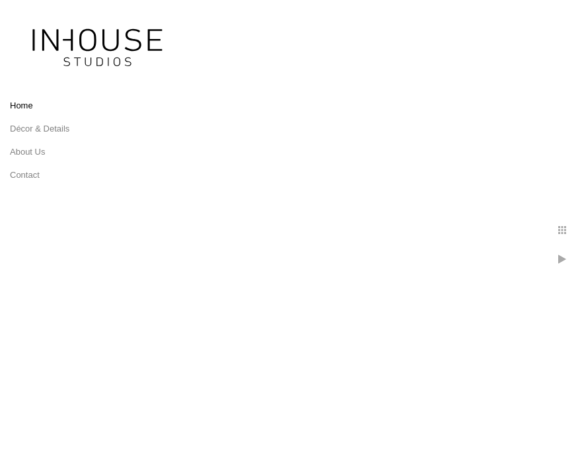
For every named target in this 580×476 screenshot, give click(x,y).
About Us (27, 152)
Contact (25, 175)
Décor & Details (39, 129)
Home (21, 105)
